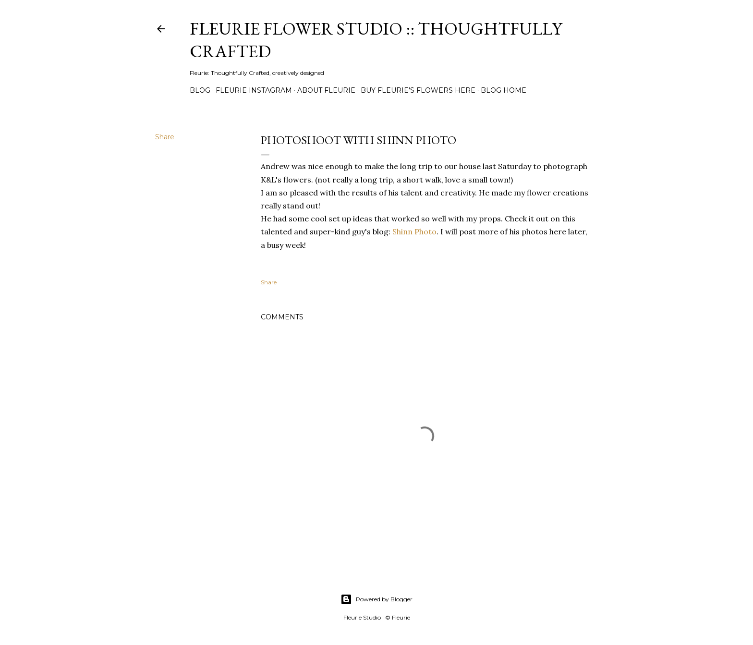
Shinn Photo (414, 231)
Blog (200, 90)
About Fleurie (326, 90)
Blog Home (503, 90)
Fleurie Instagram (254, 90)
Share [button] (164, 137)
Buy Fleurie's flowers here (418, 90)
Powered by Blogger (376, 599)
